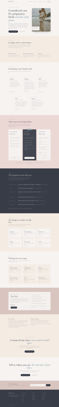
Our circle (33, 397)
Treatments (43, 397)
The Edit (35, 1)
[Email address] (37, 386)
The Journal (40, 1)
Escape (23, 401)
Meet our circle (22, 31)
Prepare (23, 394)
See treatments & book (29, 351)
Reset (23, 397)
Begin (49, 1)
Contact (43, 399)
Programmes (30, 1)
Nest (22, 399)
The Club (44, 1)
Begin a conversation (13, 31)
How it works (44, 394)
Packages (43, 396)
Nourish (23, 396)
